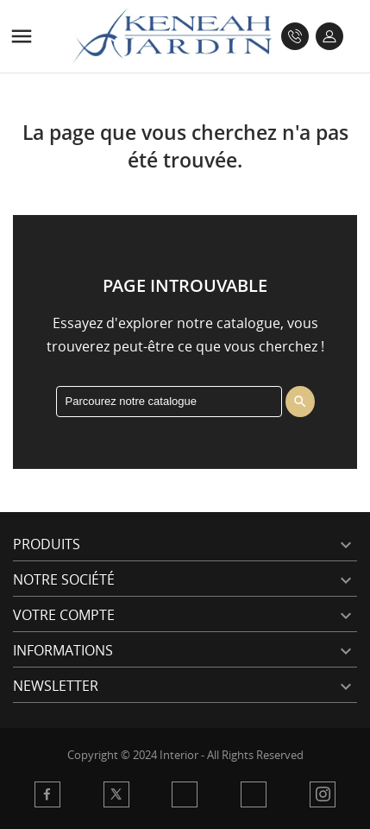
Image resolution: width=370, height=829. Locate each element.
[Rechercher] (169, 401)
